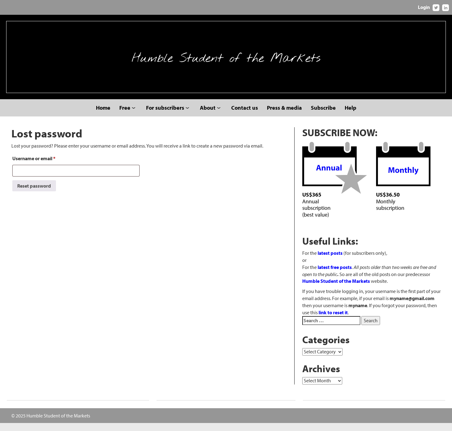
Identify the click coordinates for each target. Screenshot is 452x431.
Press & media (284, 115)
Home (103, 115)
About (208, 115)
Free (124, 115)
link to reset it (333, 320)
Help (350, 115)
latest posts (330, 261)
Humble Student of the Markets (226, 61)
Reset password (34, 194)
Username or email (33, 166)
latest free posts (335, 275)
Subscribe (323, 115)
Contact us (244, 115)
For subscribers (165, 115)
